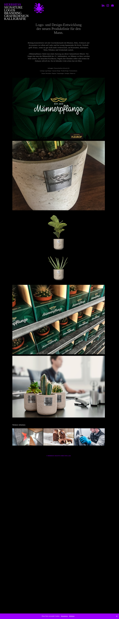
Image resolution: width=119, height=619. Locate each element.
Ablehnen (71, 616)
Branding (13, 13)
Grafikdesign (16, 16)
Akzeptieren (64, 616)
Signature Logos (13, 9)
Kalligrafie (15, 19)
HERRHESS (12, 4)
